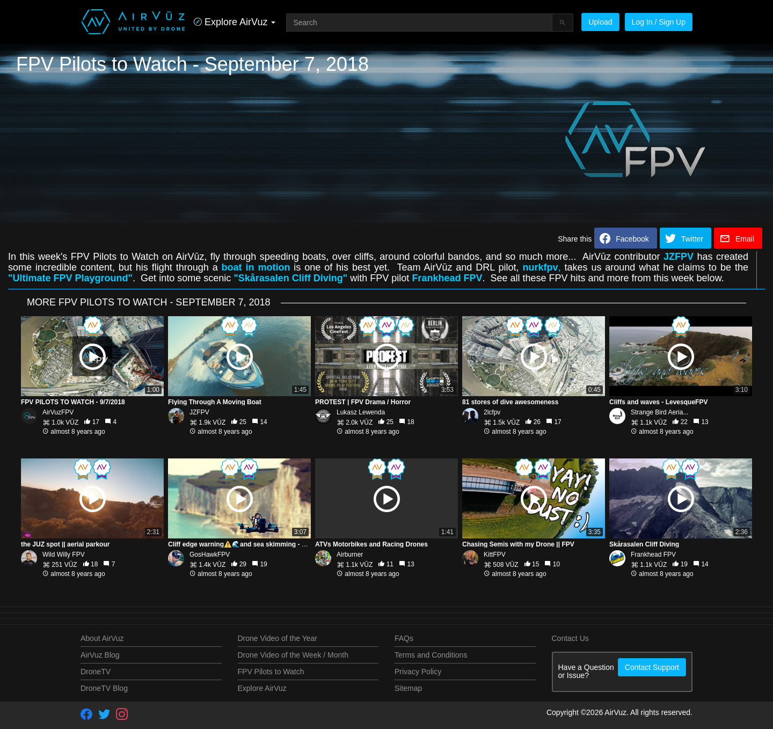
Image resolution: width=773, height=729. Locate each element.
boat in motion (256, 267)
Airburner (350, 554)
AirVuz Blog (100, 655)
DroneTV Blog (104, 688)
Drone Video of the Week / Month (293, 655)
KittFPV (495, 554)
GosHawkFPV (209, 554)
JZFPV (678, 256)
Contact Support (652, 667)
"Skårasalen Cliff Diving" (290, 278)
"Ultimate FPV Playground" (70, 278)
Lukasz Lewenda (361, 412)
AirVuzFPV (58, 412)
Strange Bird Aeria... (659, 412)
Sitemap (408, 688)
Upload (600, 22)
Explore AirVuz (262, 688)
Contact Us (570, 638)
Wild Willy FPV (63, 554)
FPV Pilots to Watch (271, 671)
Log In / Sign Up (659, 22)
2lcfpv (492, 412)
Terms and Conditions (431, 655)
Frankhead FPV (447, 278)
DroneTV (96, 671)
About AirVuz (102, 638)
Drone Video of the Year (277, 638)
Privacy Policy (418, 671)
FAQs (404, 638)
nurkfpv (540, 267)
